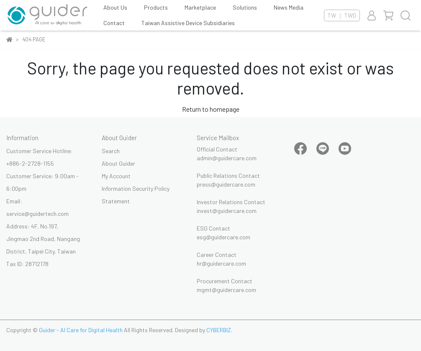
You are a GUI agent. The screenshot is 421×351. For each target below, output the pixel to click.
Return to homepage (210, 109)
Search (111, 150)
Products (156, 7)
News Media (288, 7)
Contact (114, 22)
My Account (116, 175)
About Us (115, 7)
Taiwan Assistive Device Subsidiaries (188, 22)
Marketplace (200, 7)
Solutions (245, 7)
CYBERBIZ (218, 329)
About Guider (118, 163)
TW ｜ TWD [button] (342, 15)
